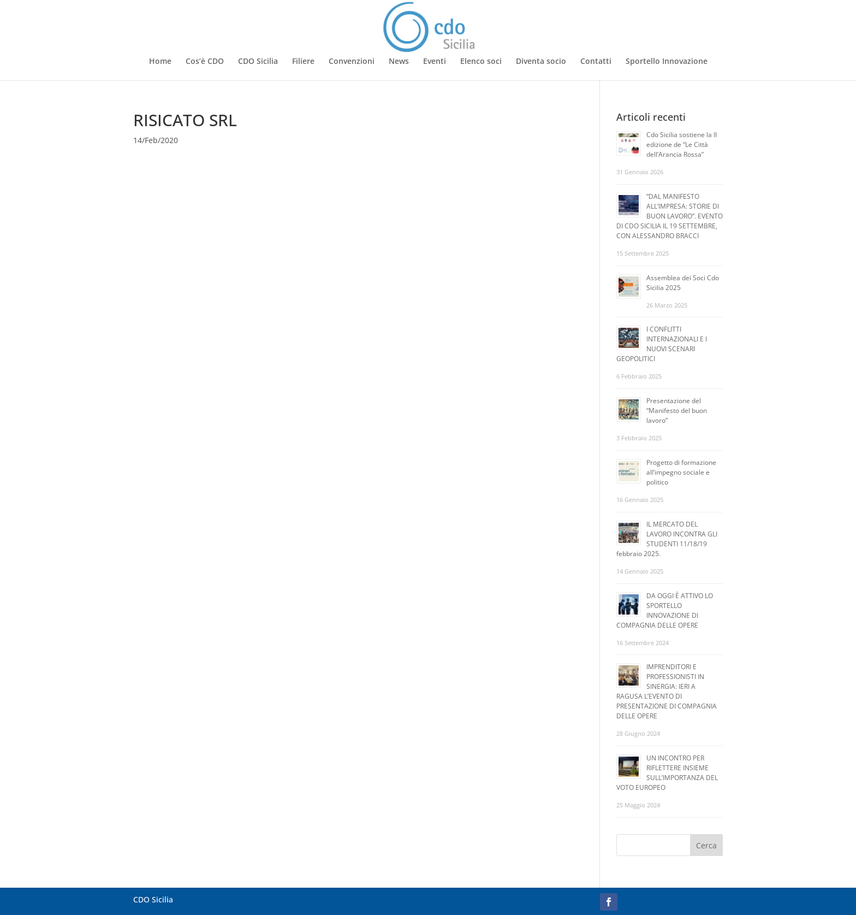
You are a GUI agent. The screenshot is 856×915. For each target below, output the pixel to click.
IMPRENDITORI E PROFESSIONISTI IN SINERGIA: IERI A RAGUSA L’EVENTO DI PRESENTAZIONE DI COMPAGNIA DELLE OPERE (666, 691)
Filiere (303, 61)
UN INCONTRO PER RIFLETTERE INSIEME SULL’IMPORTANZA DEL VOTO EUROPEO (667, 772)
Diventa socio (541, 61)
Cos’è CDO (205, 61)
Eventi (434, 61)
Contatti (595, 61)
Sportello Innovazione (667, 61)
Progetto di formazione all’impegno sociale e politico (681, 472)
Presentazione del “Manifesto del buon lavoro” (676, 410)
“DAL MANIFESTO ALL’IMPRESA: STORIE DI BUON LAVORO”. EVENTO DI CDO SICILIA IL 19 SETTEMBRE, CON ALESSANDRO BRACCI (669, 216)
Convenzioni (351, 61)
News (399, 61)
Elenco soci (481, 61)
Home (160, 61)
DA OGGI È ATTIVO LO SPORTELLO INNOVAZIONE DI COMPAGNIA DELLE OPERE (664, 610)
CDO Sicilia (258, 61)
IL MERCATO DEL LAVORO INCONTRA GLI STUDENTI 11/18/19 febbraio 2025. (666, 539)
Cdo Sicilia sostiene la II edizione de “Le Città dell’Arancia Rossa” (681, 144)
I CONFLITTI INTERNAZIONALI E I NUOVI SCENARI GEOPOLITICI (661, 343)
